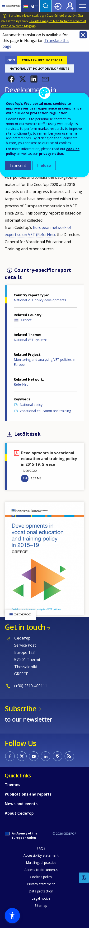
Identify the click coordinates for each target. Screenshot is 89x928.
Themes (12, 784)
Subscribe (20, 708)
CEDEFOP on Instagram (57, 756)
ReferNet (21, 384)
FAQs (41, 848)
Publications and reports (28, 794)
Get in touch (25, 627)
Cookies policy (41, 877)
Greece (26, 320)
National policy (31, 404)
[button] (11, 79)
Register (70, 6)
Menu (82, 6)
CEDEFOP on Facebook (10, 756)
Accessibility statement (41, 855)
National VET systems (30, 339)
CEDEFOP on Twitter (22, 756)
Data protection (41, 891)
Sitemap (41, 905)
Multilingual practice (41, 862)
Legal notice (41, 898)
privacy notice (51, 153)
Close (83, 34)
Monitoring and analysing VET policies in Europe (44, 362)
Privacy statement (41, 884)
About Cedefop (19, 813)
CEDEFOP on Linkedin (45, 756)
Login (58, 6)
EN (25, 478)
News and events (21, 803)
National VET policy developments (40, 300)
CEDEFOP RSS (69, 756)
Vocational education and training (45, 411)
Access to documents (41, 869)
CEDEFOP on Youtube (33, 756)
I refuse (44, 165)
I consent (18, 165)
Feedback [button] (84, 878)
